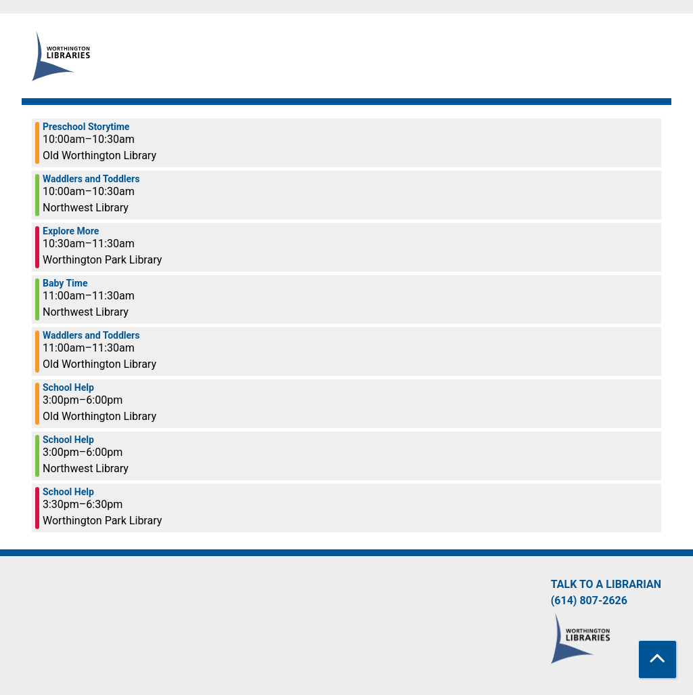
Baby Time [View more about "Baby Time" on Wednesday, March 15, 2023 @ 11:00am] (65, 283)
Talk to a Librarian (606, 584)
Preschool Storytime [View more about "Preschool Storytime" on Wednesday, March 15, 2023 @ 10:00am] (86, 126)
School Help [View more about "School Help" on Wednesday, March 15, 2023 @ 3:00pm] (68, 387)
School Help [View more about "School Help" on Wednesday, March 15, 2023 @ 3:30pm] (68, 492)
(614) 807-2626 (589, 600)
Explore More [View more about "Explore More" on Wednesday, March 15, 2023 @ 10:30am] (71, 231)
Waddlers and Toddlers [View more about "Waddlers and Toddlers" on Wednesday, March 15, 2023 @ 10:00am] (91, 179)
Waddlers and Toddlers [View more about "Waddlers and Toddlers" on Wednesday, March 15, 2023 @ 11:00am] (91, 335)
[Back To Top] (657, 659)
